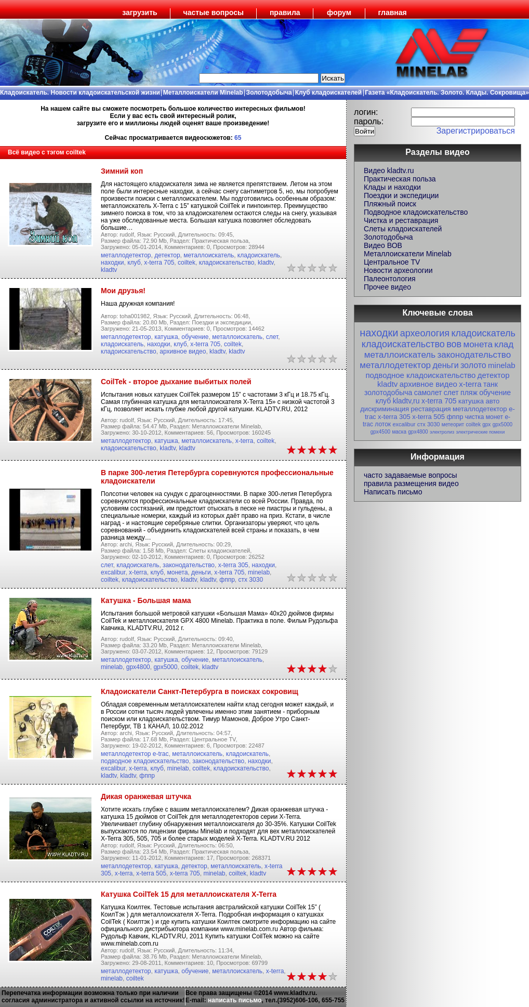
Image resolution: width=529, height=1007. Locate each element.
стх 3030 (251, 579)
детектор (167, 255)
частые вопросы (213, 12)
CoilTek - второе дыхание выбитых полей (176, 381)
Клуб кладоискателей (328, 92)
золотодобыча (388, 392)
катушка (166, 337)
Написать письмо (393, 492)
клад (503, 344)
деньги (201, 572)
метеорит (453, 424)
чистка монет (484, 417)
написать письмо (234, 1000)
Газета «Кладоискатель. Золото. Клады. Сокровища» (447, 92)
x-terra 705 (159, 262)
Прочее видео (387, 287)
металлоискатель (208, 255)
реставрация (431, 409)
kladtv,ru (406, 401)
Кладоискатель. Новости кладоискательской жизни (80, 92)
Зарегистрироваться (476, 130)
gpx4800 (138, 667)
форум (339, 12)
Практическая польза (400, 179)
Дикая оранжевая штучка (146, 796)
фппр (227, 579)
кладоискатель (258, 255)
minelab (259, 572)
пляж (469, 392)
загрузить (139, 12)
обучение (194, 337)
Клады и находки (392, 187)
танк (490, 384)
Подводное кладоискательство (416, 212)
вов (453, 344)
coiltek (186, 262)
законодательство (189, 565)
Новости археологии (398, 270)
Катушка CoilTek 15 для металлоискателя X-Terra (188, 894)
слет (272, 337)
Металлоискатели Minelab (203, 92)
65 (237, 137)
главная (392, 12)
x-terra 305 (233, 565)
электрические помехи (480, 432)
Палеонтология (390, 278)
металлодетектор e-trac (135, 753)
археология (424, 333)
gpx (486, 424)
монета (177, 572)
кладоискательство (227, 262)
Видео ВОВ (383, 245)
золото (473, 365)
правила (285, 12)
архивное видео (183, 351)
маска (399, 432)
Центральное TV (392, 262)
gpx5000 (165, 667)
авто (492, 401)
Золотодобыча (269, 92)
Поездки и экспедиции (401, 195)
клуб (133, 262)
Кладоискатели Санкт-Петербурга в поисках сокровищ (199, 691)
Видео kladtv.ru (389, 170)
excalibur (113, 572)
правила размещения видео (411, 483)
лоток (383, 424)
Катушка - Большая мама (146, 600)
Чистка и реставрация (401, 220)
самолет (428, 392)
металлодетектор (126, 255)
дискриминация (384, 409)
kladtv (265, 262)
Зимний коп (122, 171)
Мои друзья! (123, 290)
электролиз (442, 432)
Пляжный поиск (390, 204)
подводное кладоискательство (145, 761)
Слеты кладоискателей (403, 229)
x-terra (244, 440)
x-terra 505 (151, 873)
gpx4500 (380, 432)
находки (112, 262)
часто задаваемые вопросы (410, 475)
